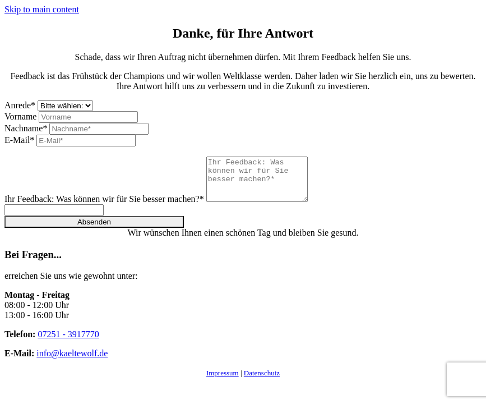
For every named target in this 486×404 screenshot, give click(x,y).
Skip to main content (41, 9)
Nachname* (25, 128)
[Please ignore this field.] (54, 218)
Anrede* (19, 105)
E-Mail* (19, 140)
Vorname (20, 116)
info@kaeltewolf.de (72, 361)
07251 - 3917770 (68, 342)
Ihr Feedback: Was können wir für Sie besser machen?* (104, 207)
